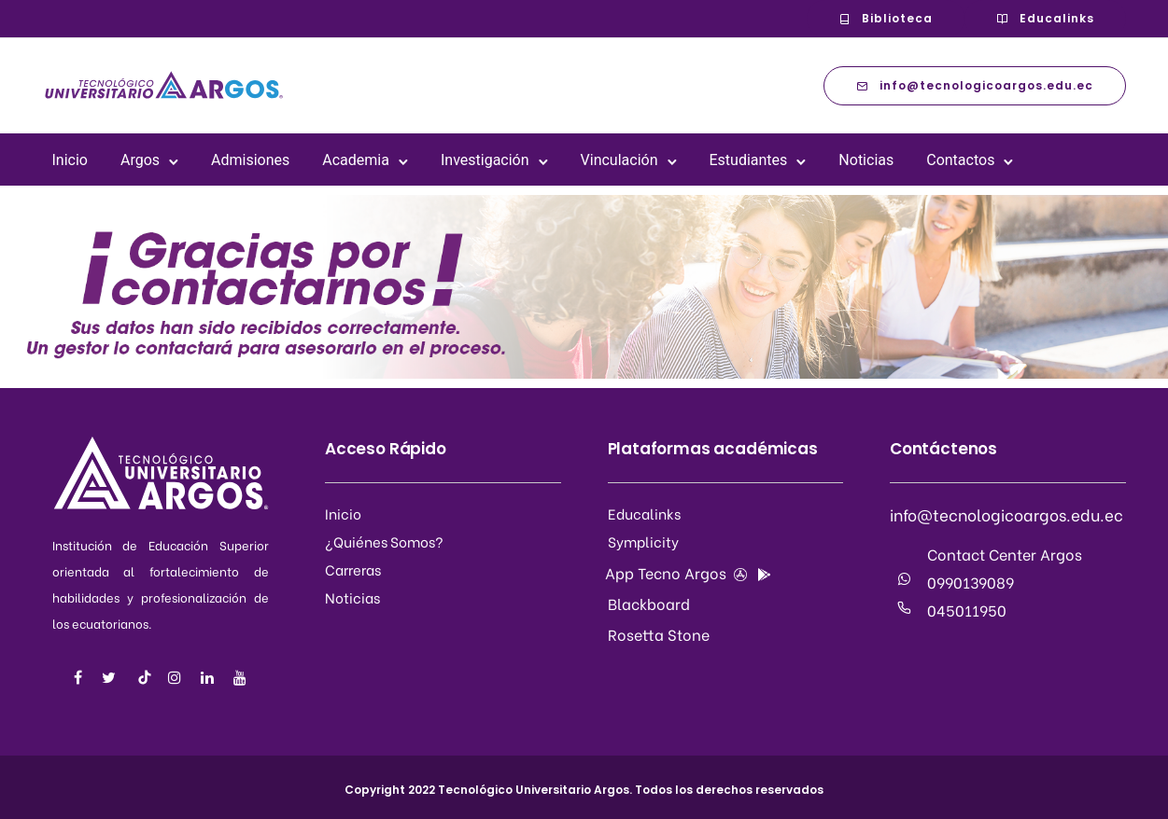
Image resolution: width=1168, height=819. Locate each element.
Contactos (960, 160)
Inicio (70, 160)
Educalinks (1045, 18)
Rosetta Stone (659, 634)
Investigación (485, 160)
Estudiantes (749, 160)
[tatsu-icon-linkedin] (210, 678)
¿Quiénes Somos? (384, 541)
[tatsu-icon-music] (144, 677)
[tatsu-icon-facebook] (81, 678)
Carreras (353, 569)
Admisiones (250, 160)
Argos (140, 160)
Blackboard (649, 603)
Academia (355, 160)
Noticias (866, 160)
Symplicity (643, 541)
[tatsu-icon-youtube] (239, 678)
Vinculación (619, 160)
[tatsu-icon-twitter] (111, 678)
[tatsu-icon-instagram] (177, 678)
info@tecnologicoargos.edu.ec (974, 85)
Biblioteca (885, 18)
